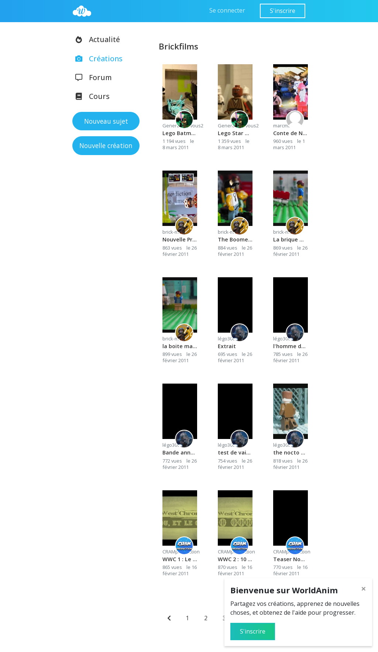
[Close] (363, 588)
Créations (97, 59)
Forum (91, 77)
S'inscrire (282, 11)
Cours (90, 96)
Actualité (95, 39)
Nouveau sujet (106, 121)
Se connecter (227, 10)
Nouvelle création (106, 145)
